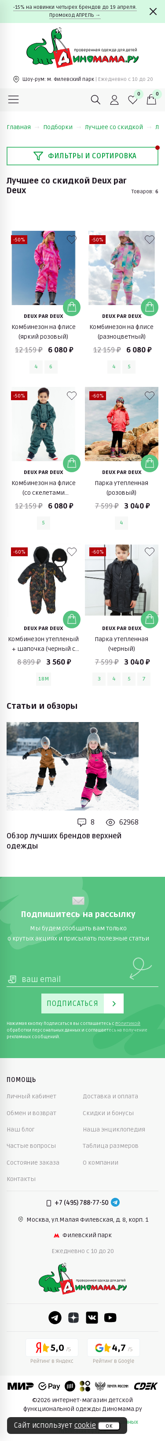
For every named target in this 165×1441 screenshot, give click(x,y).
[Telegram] (115, 1203)
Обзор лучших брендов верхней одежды (64, 841)
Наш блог (21, 1129)
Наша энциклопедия (114, 1129)
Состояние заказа (33, 1162)
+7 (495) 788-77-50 (82, 1203)
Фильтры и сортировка (84, 156)
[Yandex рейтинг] (52, 1352)
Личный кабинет (31, 1096)
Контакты (21, 1179)
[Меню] (14, 100)
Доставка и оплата (110, 1096)
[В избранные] (72, 239)
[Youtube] (110, 1318)
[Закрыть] (153, 11)
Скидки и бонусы (108, 1113)
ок (109, 1426)
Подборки (62, 127)
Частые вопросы (31, 1146)
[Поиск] (96, 100)
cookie (85, 1425)
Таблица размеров (111, 1146)
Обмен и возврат (31, 1113)
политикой (127, 1023)
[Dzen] (73, 1318)
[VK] (92, 1318)
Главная (23, 127)
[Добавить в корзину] (72, 307)
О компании (100, 1162)
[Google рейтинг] (113, 1352)
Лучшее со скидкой (118, 127)
